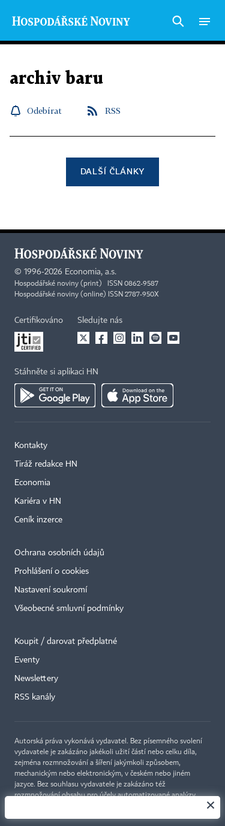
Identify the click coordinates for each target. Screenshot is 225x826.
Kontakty (30, 445)
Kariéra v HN (37, 501)
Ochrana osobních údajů (59, 553)
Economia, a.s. (90, 272)
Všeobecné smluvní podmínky (69, 608)
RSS (113, 110)
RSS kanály (34, 697)
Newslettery (36, 678)
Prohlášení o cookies (51, 571)
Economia (32, 483)
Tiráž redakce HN (45, 464)
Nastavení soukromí (50, 590)
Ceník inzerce (38, 520)
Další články (112, 171)
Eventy (27, 660)
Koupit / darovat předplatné (65, 641)
